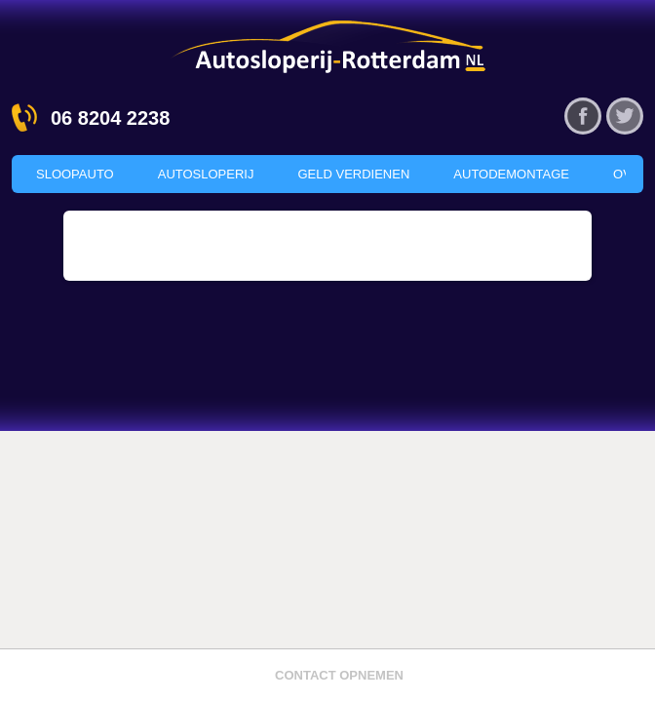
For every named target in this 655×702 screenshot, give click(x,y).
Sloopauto (75, 174)
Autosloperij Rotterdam (327, 46)
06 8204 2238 (110, 118)
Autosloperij (206, 174)
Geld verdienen (353, 174)
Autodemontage (511, 174)
